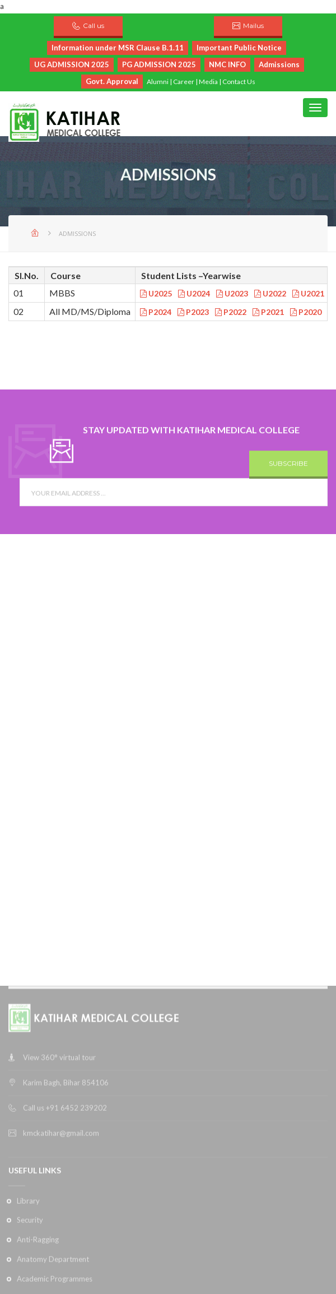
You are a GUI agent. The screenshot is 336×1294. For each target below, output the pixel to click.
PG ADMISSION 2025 (159, 64)
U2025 (156, 293)
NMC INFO (227, 64)
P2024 (155, 312)
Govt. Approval (112, 81)
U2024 (194, 293)
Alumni (158, 81)
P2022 (230, 312)
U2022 (270, 293)
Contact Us (238, 81)
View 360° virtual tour (59, 1204)
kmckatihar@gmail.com (61, 1280)
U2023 (232, 293)
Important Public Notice (239, 47)
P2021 (268, 312)
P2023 (193, 312)
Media (208, 81)
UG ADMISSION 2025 (71, 64)
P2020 (305, 312)
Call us (93, 25)
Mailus (253, 25)
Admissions (279, 64)
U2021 (308, 293)
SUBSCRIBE (288, 478)
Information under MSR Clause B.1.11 (118, 47)
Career (183, 81)
